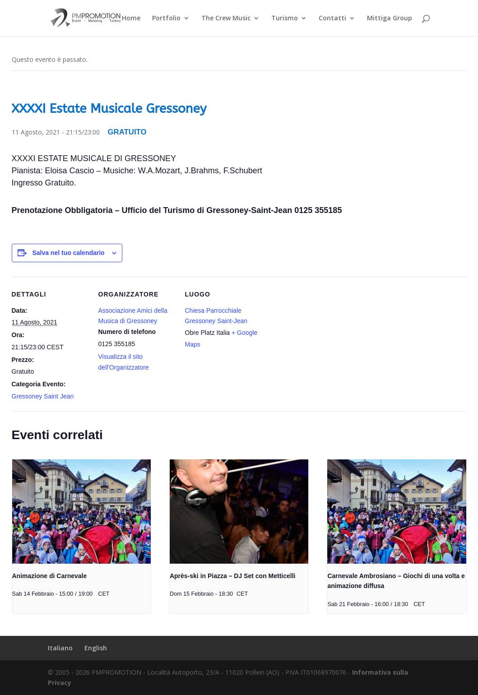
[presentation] (81, 511)
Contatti (332, 18)
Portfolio (166, 18)
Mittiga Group (389, 18)
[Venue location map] (319, 338)
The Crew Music (226, 18)
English (95, 648)
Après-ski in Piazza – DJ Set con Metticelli (233, 575)
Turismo (284, 18)
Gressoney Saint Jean (43, 396)
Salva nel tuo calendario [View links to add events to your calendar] (68, 252)
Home (131, 18)
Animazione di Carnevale (49, 575)
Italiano (60, 648)
